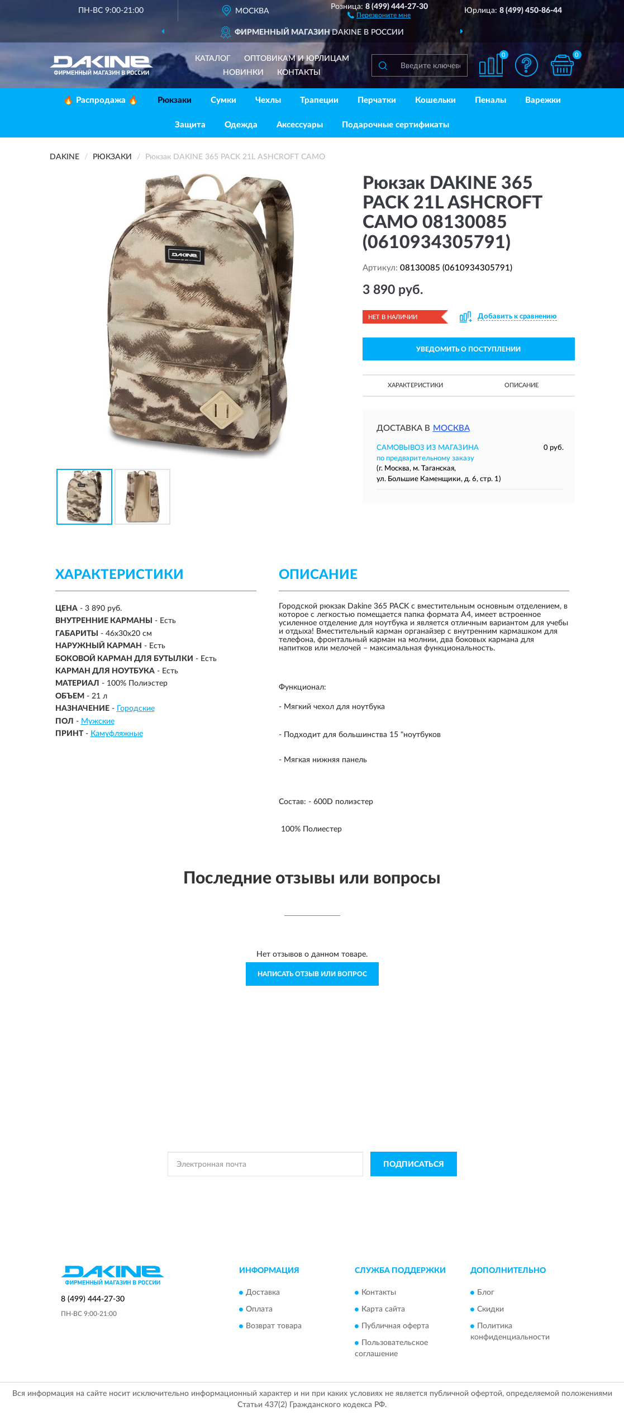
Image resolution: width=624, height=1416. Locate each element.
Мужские (98, 721)
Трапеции (319, 100)
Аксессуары (300, 125)
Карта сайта (383, 1309)
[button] (379, 14)
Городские (136, 708)
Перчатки (377, 100)
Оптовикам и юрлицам (296, 59)
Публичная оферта (395, 1326)
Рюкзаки (175, 100)
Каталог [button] (213, 59)
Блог (485, 1292)
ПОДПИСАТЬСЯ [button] (413, 1164)
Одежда (241, 125)
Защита (190, 125)
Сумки (223, 100)
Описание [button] (521, 385)
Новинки (243, 73)
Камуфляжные (116, 734)
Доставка (263, 1292)
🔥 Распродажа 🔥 (101, 100)
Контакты (299, 73)
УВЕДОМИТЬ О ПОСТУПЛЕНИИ (468, 349)
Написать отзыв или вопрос (312, 974)
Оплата (259, 1309)
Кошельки (435, 100)
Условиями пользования (411, 1189)
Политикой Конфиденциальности (312, 1189)
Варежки (543, 100)
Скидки (490, 1309)
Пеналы (490, 100)
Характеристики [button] (415, 385)
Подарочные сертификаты (395, 125)
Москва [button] (451, 428)
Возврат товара (274, 1326)
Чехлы (268, 100)
